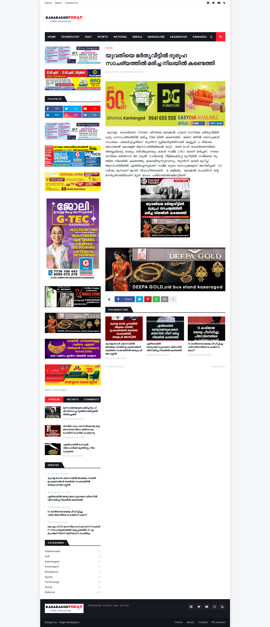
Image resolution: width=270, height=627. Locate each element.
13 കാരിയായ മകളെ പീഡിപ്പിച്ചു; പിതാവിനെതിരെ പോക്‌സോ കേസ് (205, 347)
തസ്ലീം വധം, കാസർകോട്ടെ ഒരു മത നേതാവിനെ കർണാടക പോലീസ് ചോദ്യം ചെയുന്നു (81, 430)
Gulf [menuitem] (88, 37)
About (58, 2)
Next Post (218, 366)
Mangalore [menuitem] (156, 37)
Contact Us (71, 2)
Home (48, 2)
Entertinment (73, 551)
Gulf (73, 556)
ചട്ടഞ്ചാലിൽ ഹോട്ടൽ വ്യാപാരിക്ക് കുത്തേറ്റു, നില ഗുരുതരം (79, 448)
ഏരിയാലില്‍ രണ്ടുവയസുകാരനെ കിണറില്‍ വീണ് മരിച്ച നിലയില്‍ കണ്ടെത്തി (164, 347)
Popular (54, 399)
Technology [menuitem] (70, 37)
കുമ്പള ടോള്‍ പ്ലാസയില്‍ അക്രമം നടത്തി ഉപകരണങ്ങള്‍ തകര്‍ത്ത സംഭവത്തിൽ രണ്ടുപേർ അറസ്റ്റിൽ (123, 349)
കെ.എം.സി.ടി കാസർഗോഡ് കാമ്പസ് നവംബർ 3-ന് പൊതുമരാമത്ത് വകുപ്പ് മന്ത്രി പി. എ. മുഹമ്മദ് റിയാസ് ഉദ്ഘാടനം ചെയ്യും (73, 530)
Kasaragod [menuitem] (178, 37)
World (73, 587)
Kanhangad (73, 562)
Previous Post (115, 366)
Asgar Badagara (69, 622)
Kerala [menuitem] (137, 37)
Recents (73, 399)
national (73, 592)
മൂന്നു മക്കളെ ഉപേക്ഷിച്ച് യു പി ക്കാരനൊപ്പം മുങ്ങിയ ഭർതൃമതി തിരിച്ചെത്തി (80, 411)
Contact (203, 622)
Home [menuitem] (51, 37)
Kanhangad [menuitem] (201, 37)
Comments (91, 399)
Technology (73, 582)
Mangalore (73, 572)
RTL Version (218, 622)
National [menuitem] (120, 37)
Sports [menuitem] (102, 37)
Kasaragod (73, 567)
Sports (73, 577)
